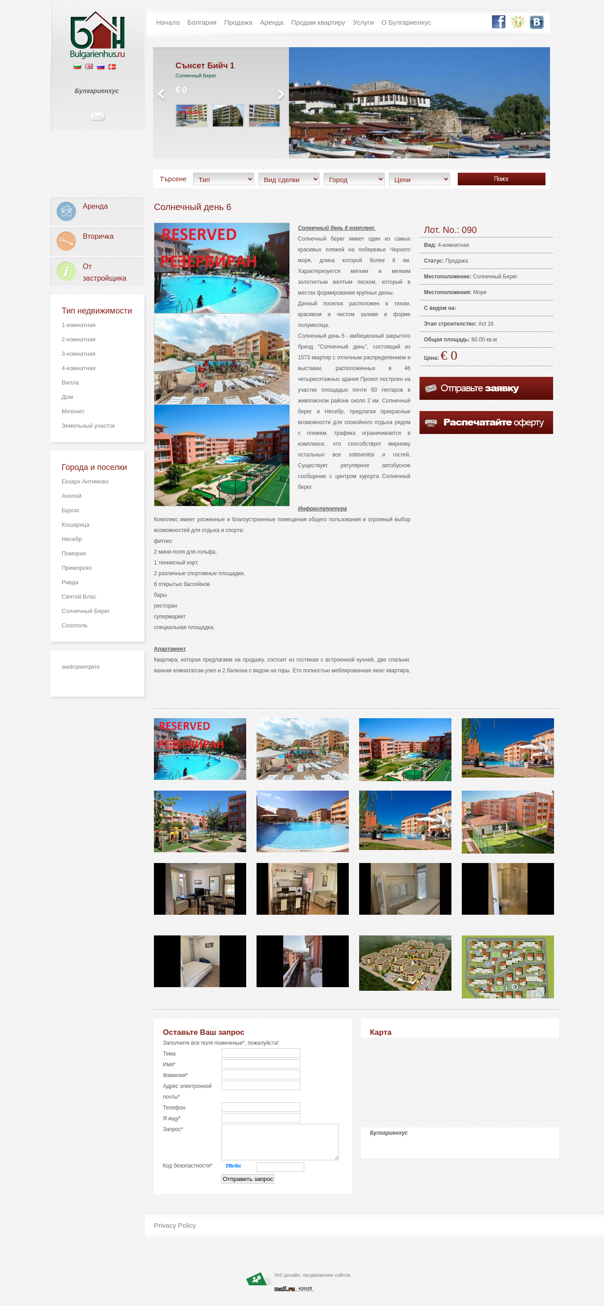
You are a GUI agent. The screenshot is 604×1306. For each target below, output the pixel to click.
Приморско (77, 567)
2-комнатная (78, 339)
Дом (67, 397)
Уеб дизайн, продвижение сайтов (312, 1281)
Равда (70, 582)
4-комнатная (78, 368)
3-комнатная (78, 353)
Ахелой (71, 495)
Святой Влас (79, 596)
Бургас (71, 510)
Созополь (75, 625)
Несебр (72, 539)
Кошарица (76, 524)
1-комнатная (78, 325)
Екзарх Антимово (85, 481)
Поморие (74, 553)
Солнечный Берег (86, 611)
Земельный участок (88, 425)
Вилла (70, 382)
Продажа (457, 261)
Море (480, 292)
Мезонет (73, 411)
